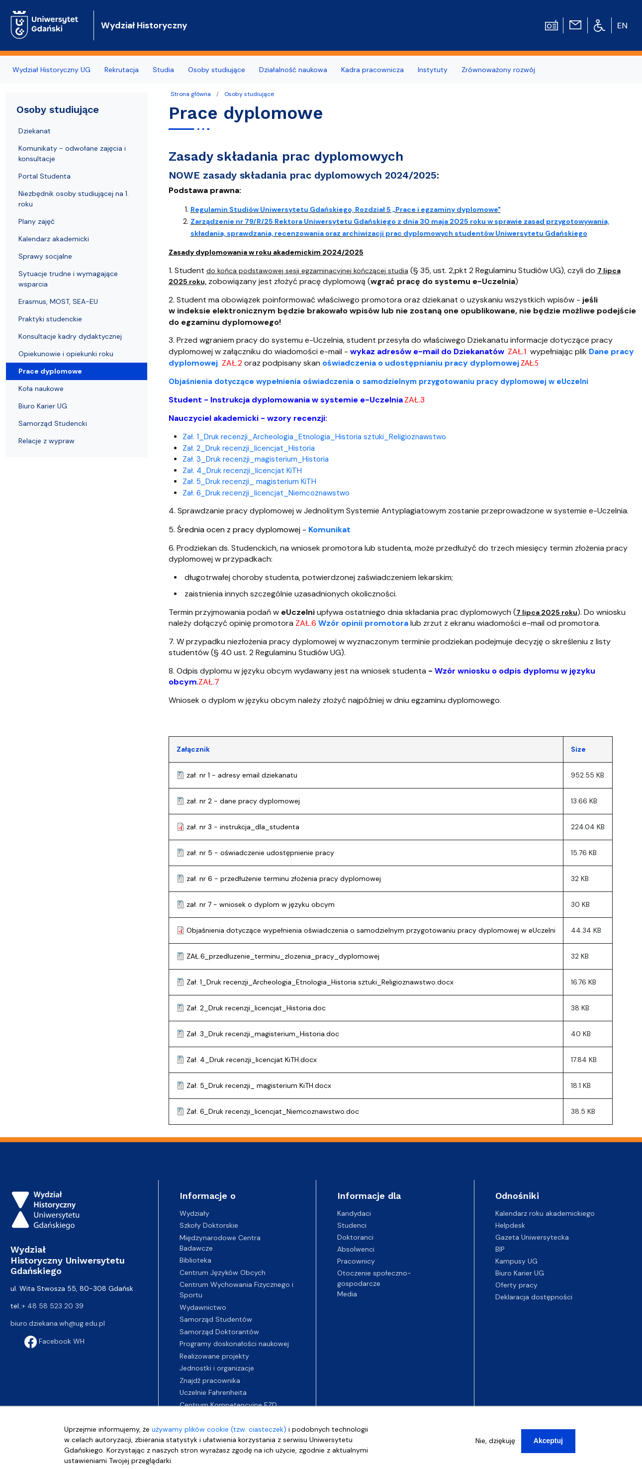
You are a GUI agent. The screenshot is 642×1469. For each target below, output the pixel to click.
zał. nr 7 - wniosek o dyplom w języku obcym (260, 904)
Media (347, 1293)
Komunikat (329, 529)
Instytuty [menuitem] (433, 69)
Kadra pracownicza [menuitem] (372, 69)
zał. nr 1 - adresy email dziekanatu (241, 775)
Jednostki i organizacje (217, 1368)
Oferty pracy (516, 1284)
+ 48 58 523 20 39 (53, 1305)
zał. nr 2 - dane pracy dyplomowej (243, 800)
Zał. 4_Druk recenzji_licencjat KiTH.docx (251, 1059)
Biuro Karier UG (42, 405)
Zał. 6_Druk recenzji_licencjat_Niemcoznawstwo (266, 493)
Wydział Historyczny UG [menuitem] (51, 69)
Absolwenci (355, 1249)
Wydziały (194, 1213)
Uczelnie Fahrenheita (213, 1392)
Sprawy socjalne (45, 256)
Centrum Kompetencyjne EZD (228, 1404)
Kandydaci (354, 1213)
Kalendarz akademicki (53, 238)
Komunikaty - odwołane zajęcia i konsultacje (72, 153)
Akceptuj (548, 1444)
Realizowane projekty (214, 1356)
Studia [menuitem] (163, 69)
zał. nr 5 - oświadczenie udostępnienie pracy (260, 852)
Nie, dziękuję (495, 1443)
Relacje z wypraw (46, 440)
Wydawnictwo (203, 1307)
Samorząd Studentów (216, 1319)
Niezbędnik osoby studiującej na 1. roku (73, 198)
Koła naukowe (41, 388)
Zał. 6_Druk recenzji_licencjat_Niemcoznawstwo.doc (272, 1111)
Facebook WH (54, 1341)
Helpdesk (510, 1225)
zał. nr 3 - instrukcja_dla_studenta (242, 826)
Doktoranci (355, 1237)
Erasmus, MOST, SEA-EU (58, 301)
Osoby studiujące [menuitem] (216, 69)
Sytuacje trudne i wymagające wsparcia (68, 279)
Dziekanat (34, 130)
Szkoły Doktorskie (209, 1225)
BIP (500, 1249)
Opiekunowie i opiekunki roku (65, 353)
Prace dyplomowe (50, 371)
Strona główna (191, 94)
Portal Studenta (44, 176)
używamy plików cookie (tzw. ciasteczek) (219, 1432)
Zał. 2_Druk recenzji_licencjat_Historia (249, 448)
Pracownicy (356, 1261)
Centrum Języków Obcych (223, 1272)
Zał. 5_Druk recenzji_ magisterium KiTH (249, 482)
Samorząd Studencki (52, 423)
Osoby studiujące (249, 94)
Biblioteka (195, 1260)
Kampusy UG (516, 1261)
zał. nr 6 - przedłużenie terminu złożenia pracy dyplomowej (283, 878)
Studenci (352, 1225)
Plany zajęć (36, 221)
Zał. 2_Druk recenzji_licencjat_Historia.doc (256, 1007)
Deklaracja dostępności (533, 1296)
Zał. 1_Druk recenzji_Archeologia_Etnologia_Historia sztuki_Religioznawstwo (314, 437)
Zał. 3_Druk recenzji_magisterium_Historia (256, 459)
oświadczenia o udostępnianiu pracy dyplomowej (420, 363)
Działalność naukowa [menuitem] (293, 69)
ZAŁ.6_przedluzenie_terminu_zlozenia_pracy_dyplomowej (282, 956)
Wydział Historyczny (144, 25)
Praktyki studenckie (50, 318)
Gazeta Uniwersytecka (532, 1237)
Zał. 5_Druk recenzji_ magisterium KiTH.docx (258, 1085)
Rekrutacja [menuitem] (121, 69)
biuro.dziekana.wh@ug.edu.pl (57, 1323)
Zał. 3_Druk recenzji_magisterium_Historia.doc (262, 1033)
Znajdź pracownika (210, 1380)
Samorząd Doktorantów (219, 1331)
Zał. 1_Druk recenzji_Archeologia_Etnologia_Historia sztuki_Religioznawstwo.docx (320, 982)
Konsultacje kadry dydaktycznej (70, 336)
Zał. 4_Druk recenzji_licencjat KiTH (242, 471)
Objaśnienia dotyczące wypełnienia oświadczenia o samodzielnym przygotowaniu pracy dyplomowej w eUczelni (370, 930)
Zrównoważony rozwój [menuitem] (498, 69)
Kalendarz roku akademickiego (545, 1213)
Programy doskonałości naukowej (234, 1343)
